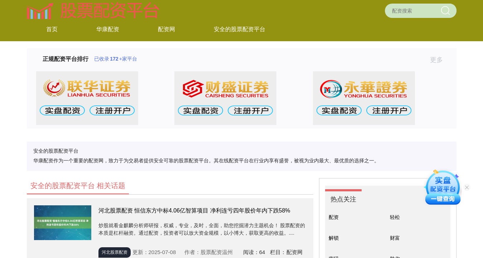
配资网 (166, 29)
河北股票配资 (114, 252)
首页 (52, 29)
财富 (395, 238)
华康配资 (107, 29)
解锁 (334, 238)
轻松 (395, 217)
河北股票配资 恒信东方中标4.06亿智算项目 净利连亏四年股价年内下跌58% (194, 210)
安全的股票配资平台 (239, 29)
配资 (334, 217)
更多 (439, 59)
